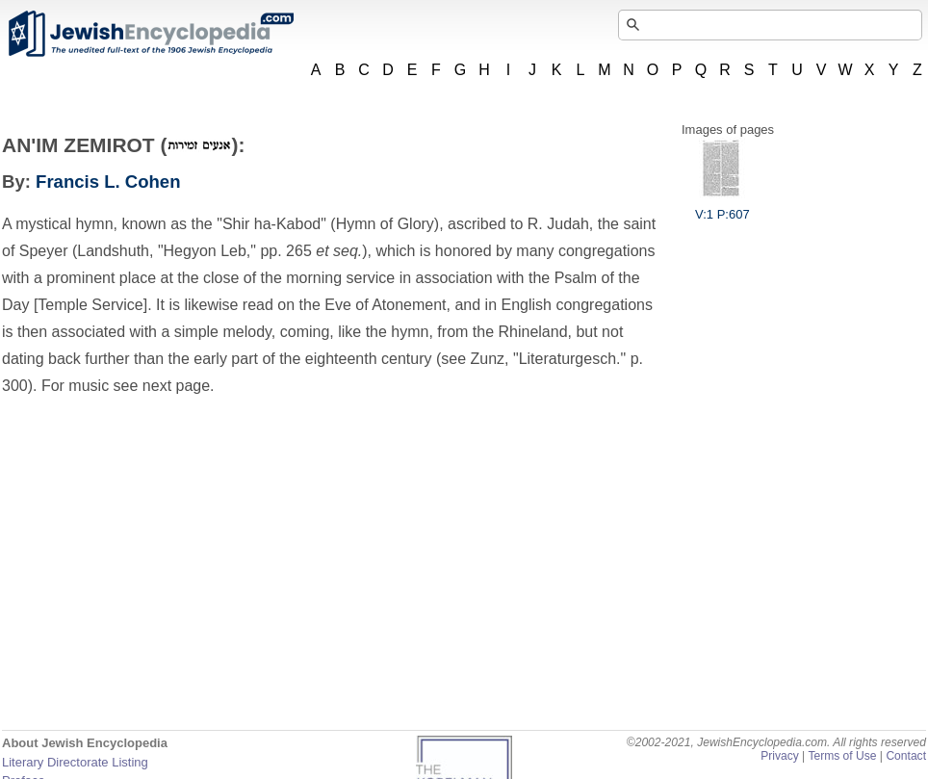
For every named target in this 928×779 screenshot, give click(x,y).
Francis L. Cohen (108, 181)
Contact (906, 756)
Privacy (779, 756)
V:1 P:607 (722, 207)
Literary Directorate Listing (75, 762)
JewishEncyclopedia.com (150, 34)
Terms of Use (842, 756)
